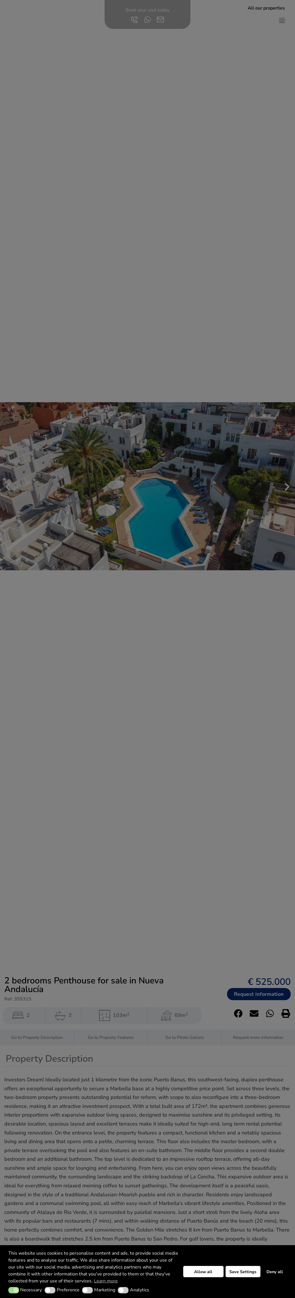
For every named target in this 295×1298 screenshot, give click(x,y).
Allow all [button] (203, 1272)
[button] (13, 1290)
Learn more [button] (106, 1281)
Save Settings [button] (242, 1272)
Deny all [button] (274, 1272)
